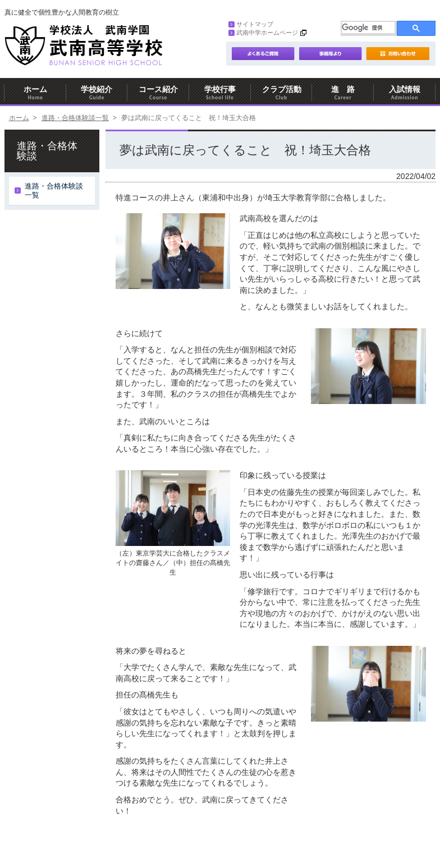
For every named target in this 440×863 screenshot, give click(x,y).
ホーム (35, 93)
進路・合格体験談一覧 (75, 118)
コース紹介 (158, 93)
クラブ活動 (282, 93)
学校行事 (220, 93)
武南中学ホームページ (263, 32)
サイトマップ (250, 24)
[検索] (368, 27)
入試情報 (405, 93)
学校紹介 (97, 93)
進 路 (343, 93)
